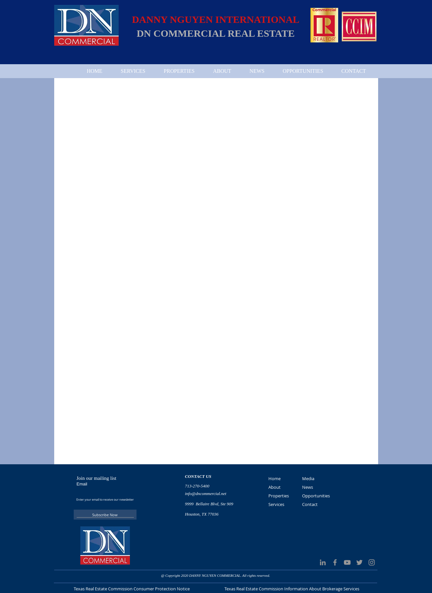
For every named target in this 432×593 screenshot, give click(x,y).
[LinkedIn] (323, 562)
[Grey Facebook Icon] (335, 562)
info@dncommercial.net (205, 493)
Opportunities (316, 496)
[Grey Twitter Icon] (359, 562)
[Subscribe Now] (105, 515)
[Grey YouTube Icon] (347, 562)
